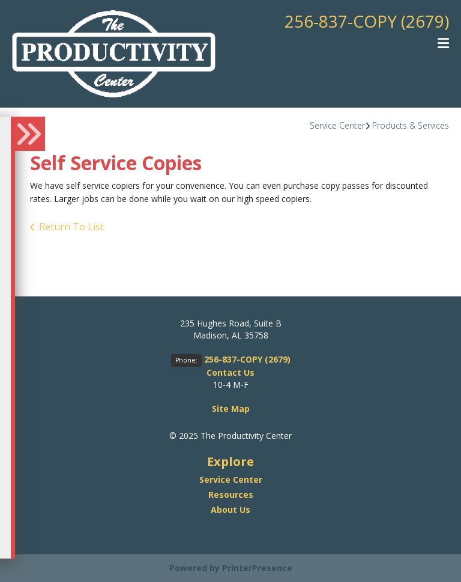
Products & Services (410, 125)
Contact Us (230, 372)
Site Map (231, 408)
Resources (230, 494)
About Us (230, 509)
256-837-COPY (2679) (367, 21)
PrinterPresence (257, 568)
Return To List (71, 226)
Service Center (337, 125)
